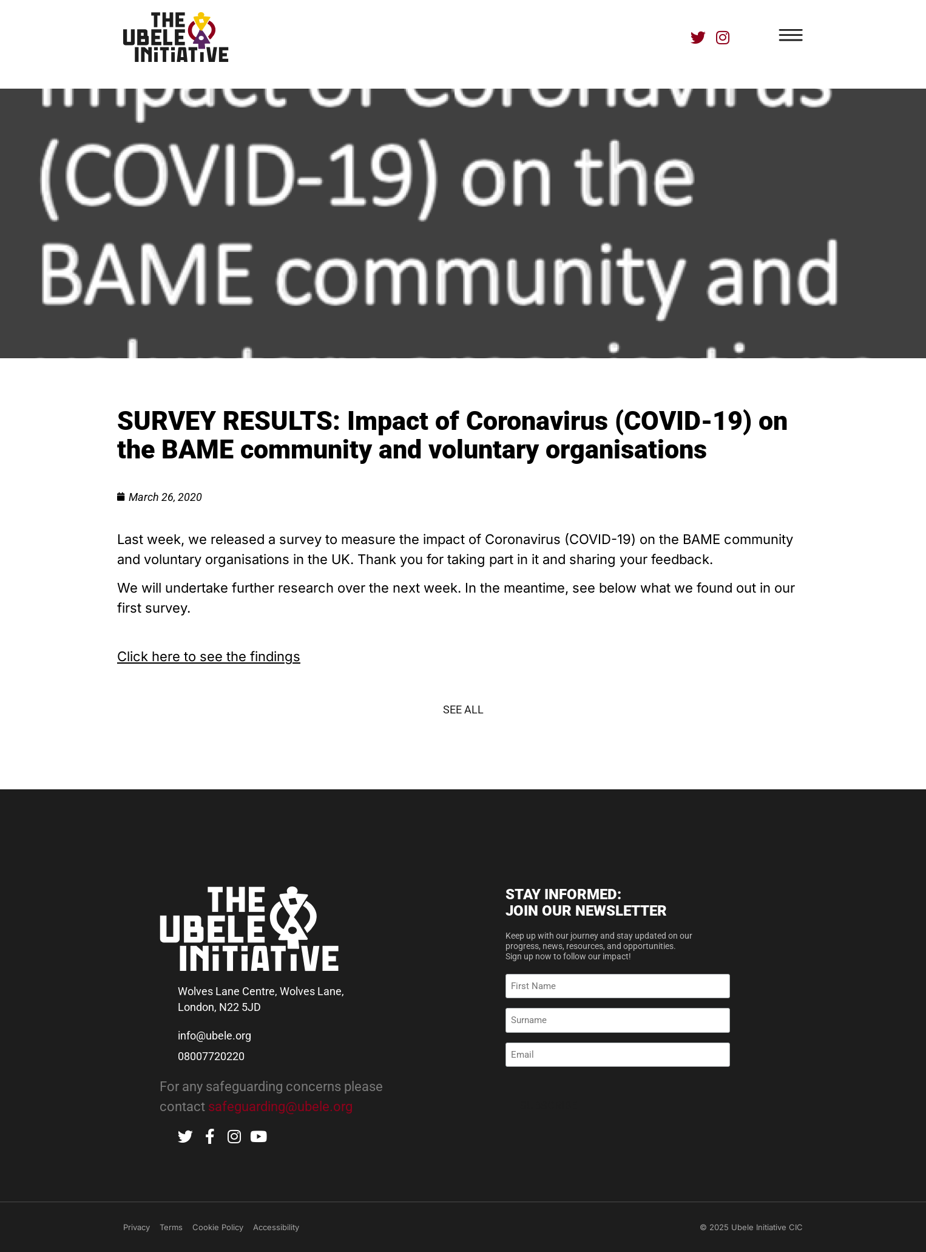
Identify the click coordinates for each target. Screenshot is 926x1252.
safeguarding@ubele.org (280, 1106)
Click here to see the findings (208, 656)
